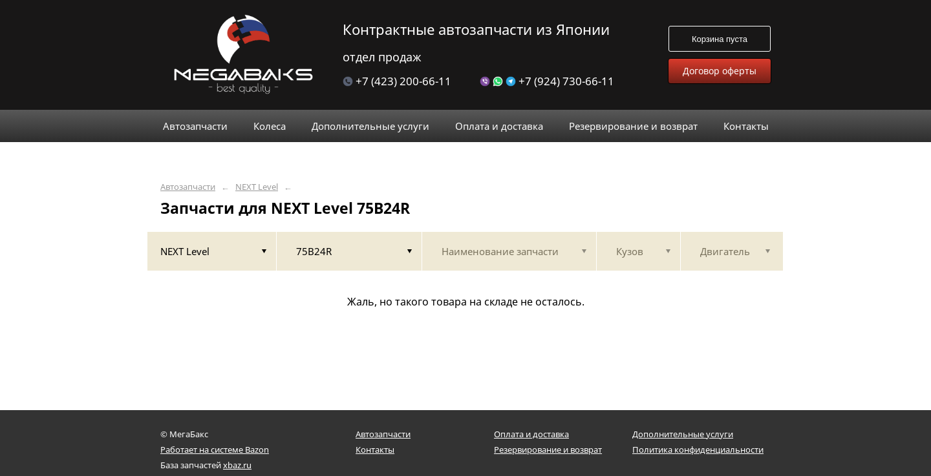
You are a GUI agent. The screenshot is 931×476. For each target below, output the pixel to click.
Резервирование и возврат (548, 449)
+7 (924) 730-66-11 (547, 81)
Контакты (375, 449)
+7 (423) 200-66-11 (397, 81)
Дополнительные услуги (682, 434)
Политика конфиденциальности (698, 449)
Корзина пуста (719, 39)
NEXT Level (256, 187)
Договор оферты (719, 71)
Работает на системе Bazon (214, 449)
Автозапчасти (187, 187)
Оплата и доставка (531, 434)
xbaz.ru (237, 465)
